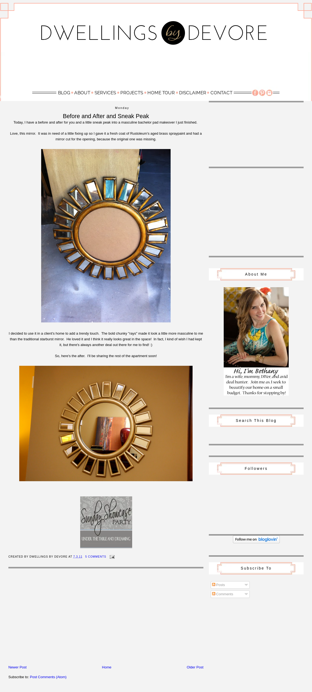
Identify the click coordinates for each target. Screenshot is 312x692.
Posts (218, 585)
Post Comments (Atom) (48, 677)
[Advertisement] (156, 69)
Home (107, 667)
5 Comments (95, 556)
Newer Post (17, 667)
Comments (222, 594)
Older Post (195, 667)
